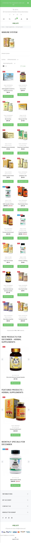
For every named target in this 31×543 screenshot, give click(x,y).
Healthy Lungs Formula (8, 176)
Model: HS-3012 (23, 115)
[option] (15, 363)
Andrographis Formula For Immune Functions (8, 90)
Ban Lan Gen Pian (23, 119)
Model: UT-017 (8, 200)
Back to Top (15, 539)
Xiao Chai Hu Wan (23, 289)
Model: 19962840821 (8, 229)
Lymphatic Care (23, 176)
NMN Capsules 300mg (8, 204)
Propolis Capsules (23, 232)
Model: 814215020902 (23, 172)
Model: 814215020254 (8, 85)
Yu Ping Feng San (23, 319)
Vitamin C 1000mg (22, 261)
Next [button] (28, 359)
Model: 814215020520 (8, 115)
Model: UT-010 (23, 229)
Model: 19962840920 (23, 200)
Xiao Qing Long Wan (8, 319)
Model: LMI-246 (8, 172)
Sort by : (4, 60)
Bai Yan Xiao (8, 119)
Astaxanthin (23, 89)
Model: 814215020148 (23, 316)
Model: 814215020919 (23, 285)
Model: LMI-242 (8, 144)
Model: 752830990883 (8, 285)
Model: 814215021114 (23, 85)
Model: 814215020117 (23, 144)
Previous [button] (2, 359)
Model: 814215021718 (8, 316)
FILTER (23, 66)
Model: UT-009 (23, 257)
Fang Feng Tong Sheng (22, 147)
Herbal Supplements (10, 27)
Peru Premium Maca (23, 204)
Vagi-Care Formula (8, 261)
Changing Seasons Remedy (8, 147)
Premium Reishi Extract (8, 232)
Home (3, 27)
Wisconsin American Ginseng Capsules (8, 290)
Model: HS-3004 (8, 257)
